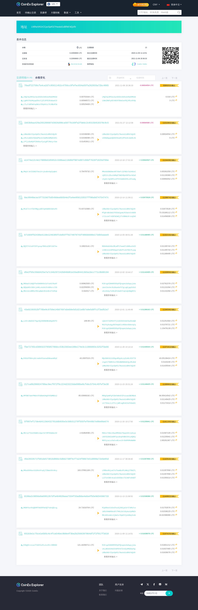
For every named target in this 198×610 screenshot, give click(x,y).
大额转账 (55, 12)
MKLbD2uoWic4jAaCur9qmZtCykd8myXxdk (119, 515)
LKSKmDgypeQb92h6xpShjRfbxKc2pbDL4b (119, 138)
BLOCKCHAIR (74, 64)
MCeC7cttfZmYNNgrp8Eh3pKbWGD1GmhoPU (40, 209)
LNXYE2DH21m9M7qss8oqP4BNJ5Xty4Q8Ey (119, 437)
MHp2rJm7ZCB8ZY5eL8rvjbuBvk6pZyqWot (40, 172)
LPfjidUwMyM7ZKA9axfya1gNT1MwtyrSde (40, 142)
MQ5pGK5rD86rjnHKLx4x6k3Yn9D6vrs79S (40, 287)
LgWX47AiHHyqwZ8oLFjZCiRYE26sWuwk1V (40, 101)
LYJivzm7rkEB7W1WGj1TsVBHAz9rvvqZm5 (119, 216)
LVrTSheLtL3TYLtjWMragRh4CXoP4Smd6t (119, 403)
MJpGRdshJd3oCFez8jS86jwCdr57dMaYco (119, 508)
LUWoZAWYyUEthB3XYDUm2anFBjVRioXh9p (119, 101)
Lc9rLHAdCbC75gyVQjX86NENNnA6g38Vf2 (40, 321)
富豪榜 (43, 12)
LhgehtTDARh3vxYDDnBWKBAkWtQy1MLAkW (119, 362)
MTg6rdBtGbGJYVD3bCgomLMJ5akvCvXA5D (119, 213)
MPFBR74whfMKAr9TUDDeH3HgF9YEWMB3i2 (40, 396)
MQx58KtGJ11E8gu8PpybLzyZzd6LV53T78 (119, 358)
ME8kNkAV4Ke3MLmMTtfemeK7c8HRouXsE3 (119, 246)
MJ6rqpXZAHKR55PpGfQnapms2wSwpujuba (119, 284)
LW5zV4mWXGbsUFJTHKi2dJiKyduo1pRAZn (119, 512)
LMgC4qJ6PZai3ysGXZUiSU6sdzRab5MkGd (40, 97)
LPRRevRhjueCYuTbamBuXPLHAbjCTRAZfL (119, 470)
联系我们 (103, 595)
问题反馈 (119, 590)
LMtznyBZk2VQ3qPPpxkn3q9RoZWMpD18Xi (40, 138)
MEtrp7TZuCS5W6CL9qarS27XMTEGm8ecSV (40, 433)
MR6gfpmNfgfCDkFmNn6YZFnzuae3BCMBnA (119, 396)
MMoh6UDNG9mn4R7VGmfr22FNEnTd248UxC (119, 172)
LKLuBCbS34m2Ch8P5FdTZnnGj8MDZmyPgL (119, 549)
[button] (173, 4)
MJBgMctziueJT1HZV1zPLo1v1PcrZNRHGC (40, 545)
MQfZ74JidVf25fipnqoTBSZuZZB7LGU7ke (40, 246)
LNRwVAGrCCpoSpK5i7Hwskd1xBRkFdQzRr (40, 134)
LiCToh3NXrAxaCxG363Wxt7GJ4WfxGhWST (119, 478)
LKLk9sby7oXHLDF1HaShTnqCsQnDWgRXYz (119, 291)
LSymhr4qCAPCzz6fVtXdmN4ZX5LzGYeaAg (119, 179)
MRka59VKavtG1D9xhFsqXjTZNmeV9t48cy (40, 470)
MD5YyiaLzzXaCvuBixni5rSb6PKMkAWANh (119, 441)
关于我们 (103, 590)
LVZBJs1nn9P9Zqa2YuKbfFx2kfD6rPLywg (119, 250)
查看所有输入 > (30, 108)
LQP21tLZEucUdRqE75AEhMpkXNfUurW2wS (119, 175)
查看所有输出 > (110, 183)
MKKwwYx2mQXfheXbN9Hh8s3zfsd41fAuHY (40, 284)
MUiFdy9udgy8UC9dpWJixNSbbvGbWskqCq (119, 325)
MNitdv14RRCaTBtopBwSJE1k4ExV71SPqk (40, 291)
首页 (18, 12)
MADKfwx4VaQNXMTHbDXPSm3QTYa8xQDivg (40, 508)
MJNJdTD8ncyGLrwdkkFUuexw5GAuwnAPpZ (40, 358)
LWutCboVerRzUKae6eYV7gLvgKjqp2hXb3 (119, 287)
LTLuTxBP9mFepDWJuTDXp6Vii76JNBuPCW (40, 104)
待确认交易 (30, 12)
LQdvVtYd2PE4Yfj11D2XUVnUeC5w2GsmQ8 (119, 321)
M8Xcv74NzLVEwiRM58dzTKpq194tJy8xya (119, 433)
